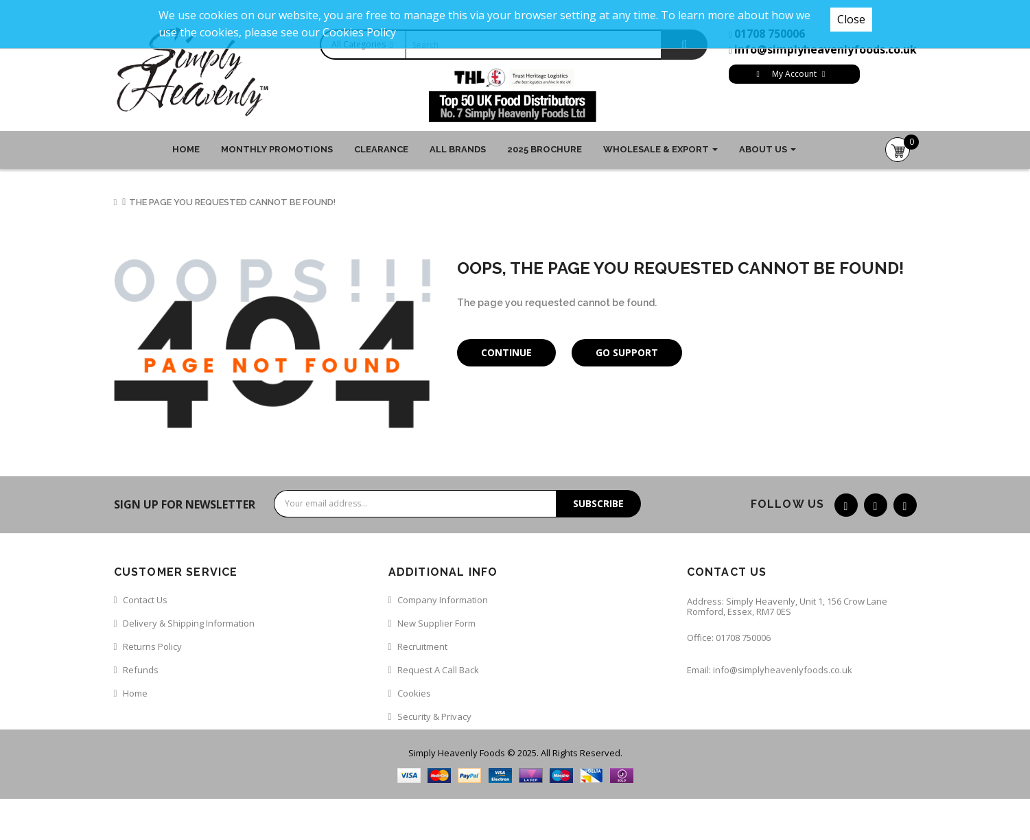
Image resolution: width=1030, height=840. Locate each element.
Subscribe (598, 503)
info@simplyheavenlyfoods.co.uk (825, 49)
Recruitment (422, 646)
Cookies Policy (359, 32)
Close (851, 19)
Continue (506, 352)
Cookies (414, 693)
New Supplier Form (436, 623)
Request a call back (438, 670)
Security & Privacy (434, 716)
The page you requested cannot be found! (232, 202)
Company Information (442, 600)
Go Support (627, 352)
